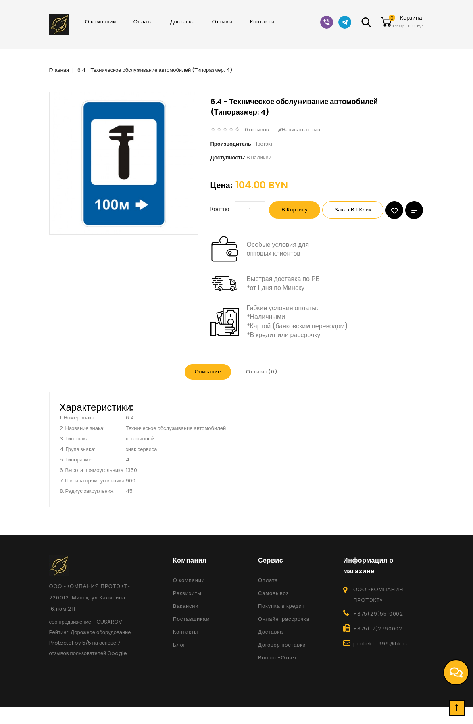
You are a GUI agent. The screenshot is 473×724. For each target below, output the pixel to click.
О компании (100, 21)
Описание (207, 389)
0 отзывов (257, 130)
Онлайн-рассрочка (284, 636)
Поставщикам (191, 636)
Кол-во (219, 209)
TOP (457, 708)
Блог (179, 662)
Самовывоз (273, 610)
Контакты (262, 21)
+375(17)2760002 (377, 646)
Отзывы (222, 21)
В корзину (297, 210)
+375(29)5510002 (378, 631)
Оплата (143, 21)
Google (117, 670)
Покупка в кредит (281, 623)
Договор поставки (282, 662)
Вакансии (186, 623)
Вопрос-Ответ (277, 675)
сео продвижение (70, 639)
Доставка (182, 21)
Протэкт (263, 144)
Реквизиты (187, 610)
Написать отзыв (299, 130)
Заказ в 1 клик (360, 210)
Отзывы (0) (261, 389)
